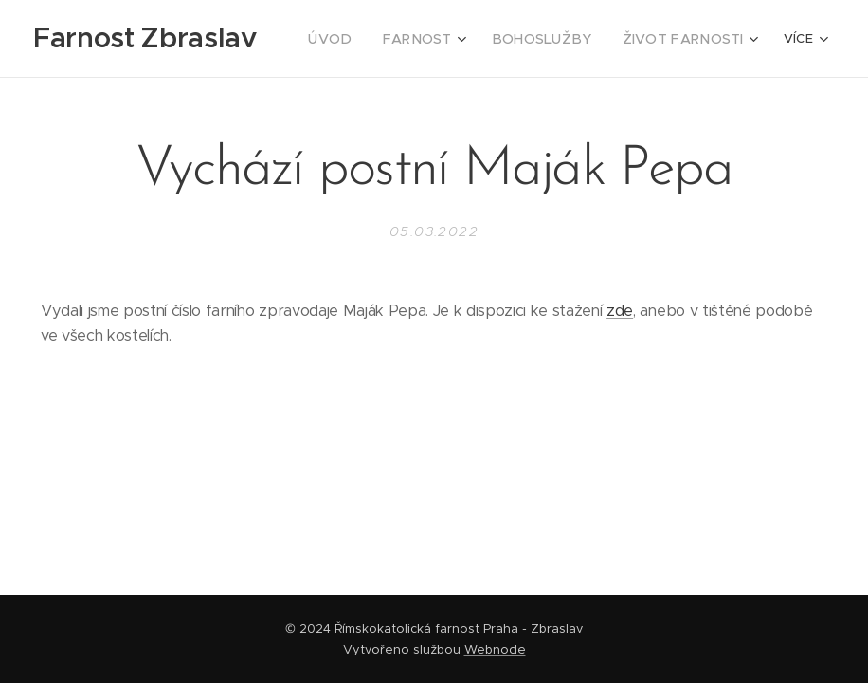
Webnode (495, 649)
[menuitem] (364, 39)
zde (619, 311)
